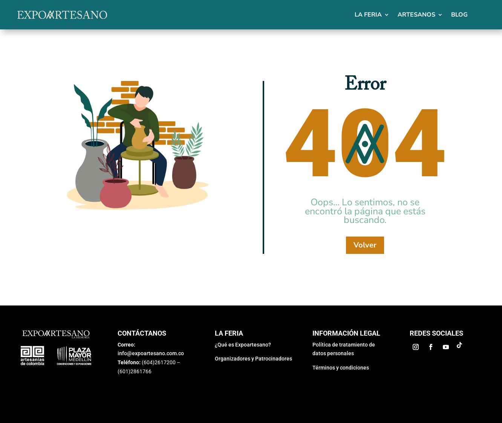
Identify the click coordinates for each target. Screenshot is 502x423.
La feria (368, 15)
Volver (365, 245)
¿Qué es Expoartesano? (243, 345)
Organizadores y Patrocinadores (253, 359)
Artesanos (416, 15)
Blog (459, 15)
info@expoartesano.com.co (151, 353)
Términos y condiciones (340, 368)
